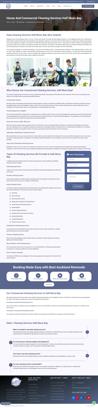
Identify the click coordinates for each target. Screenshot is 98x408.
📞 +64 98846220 (90, 1)
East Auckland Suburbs (57, 394)
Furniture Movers (33, 387)
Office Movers (33, 390)
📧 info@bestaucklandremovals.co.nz (71, 1)
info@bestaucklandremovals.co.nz (81, 387)
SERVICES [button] (40, 6)
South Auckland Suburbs (57, 396)
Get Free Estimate (88, 6)
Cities (13, 22)
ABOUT (32, 6)
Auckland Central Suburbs (58, 385)
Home (8, 22)
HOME (26, 6)
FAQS (48, 6)
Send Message (78, 186)
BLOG (59, 6)
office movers (57, 306)
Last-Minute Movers (34, 401)
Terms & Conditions (90, 405)
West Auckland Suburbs (57, 391)
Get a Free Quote (6, 403)
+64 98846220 (80, 383)
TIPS (53, 6)
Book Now (49, 284)
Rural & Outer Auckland (57, 399)
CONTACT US (67, 6)
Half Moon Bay (20, 22)
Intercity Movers (33, 398)
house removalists (49, 103)
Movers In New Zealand (57, 382)
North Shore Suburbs (56, 388)
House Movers (33, 384)
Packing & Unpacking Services (37, 395)
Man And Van (33, 393)
